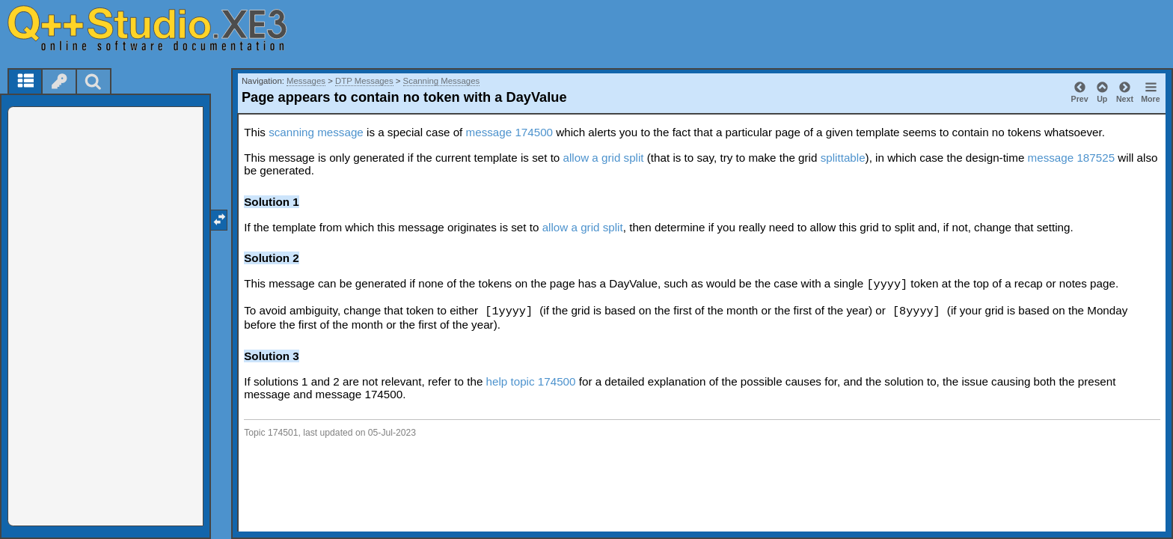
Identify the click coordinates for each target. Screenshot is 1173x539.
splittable (843, 157)
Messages (306, 80)
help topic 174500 (531, 381)
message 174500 (510, 132)
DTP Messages (364, 80)
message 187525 (1071, 157)
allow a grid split (603, 157)
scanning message (316, 132)
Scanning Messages (441, 80)
